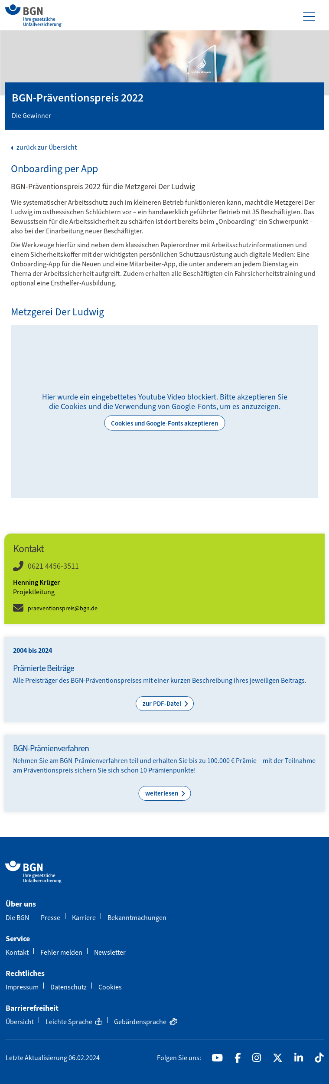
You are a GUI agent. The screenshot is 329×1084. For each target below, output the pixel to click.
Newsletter (110, 952)
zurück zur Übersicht (46, 147)
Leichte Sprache (74, 1021)
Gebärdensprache (145, 1021)
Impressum (22, 987)
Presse (50, 917)
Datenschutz (68, 987)
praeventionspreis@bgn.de (63, 608)
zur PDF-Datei (162, 703)
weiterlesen (162, 793)
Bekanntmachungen (136, 917)
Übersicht (20, 1021)
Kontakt (17, 952)
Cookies (110, 987)
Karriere (84, 917)
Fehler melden (61, 952)
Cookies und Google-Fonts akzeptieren (164, 423)
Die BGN (17, 917)
